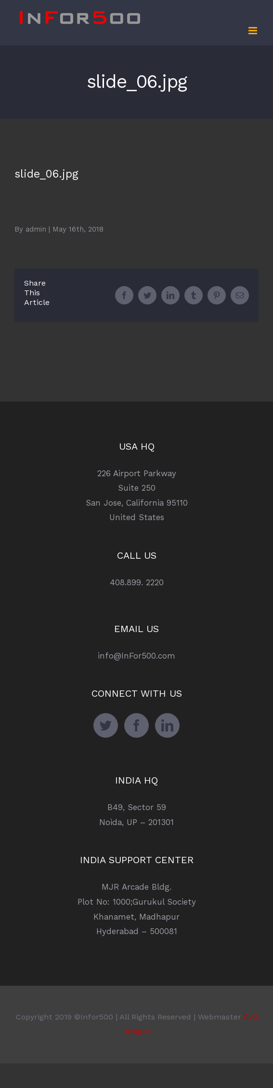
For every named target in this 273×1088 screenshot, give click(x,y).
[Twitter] (105, 725)
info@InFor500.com (136, 656)
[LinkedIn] (167, 725)
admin (36, 229)
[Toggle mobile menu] (253, 31)
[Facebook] (136, 725)
